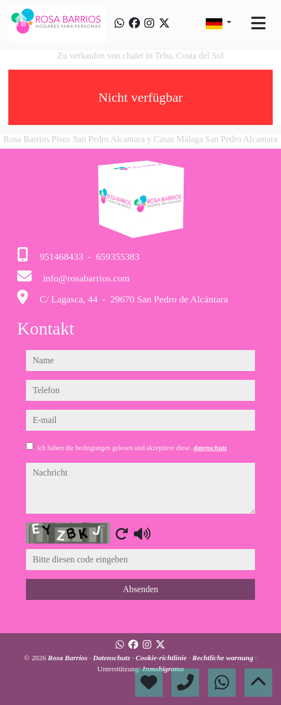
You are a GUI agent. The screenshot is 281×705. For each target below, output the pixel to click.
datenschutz (210, 448)
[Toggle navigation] (258, 23)
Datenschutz (112, 658)
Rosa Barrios (69, 658)
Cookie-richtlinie (162, 658)
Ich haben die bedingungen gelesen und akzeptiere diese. (132, 448)
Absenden (140, 589)
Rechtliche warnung (223, 658)
